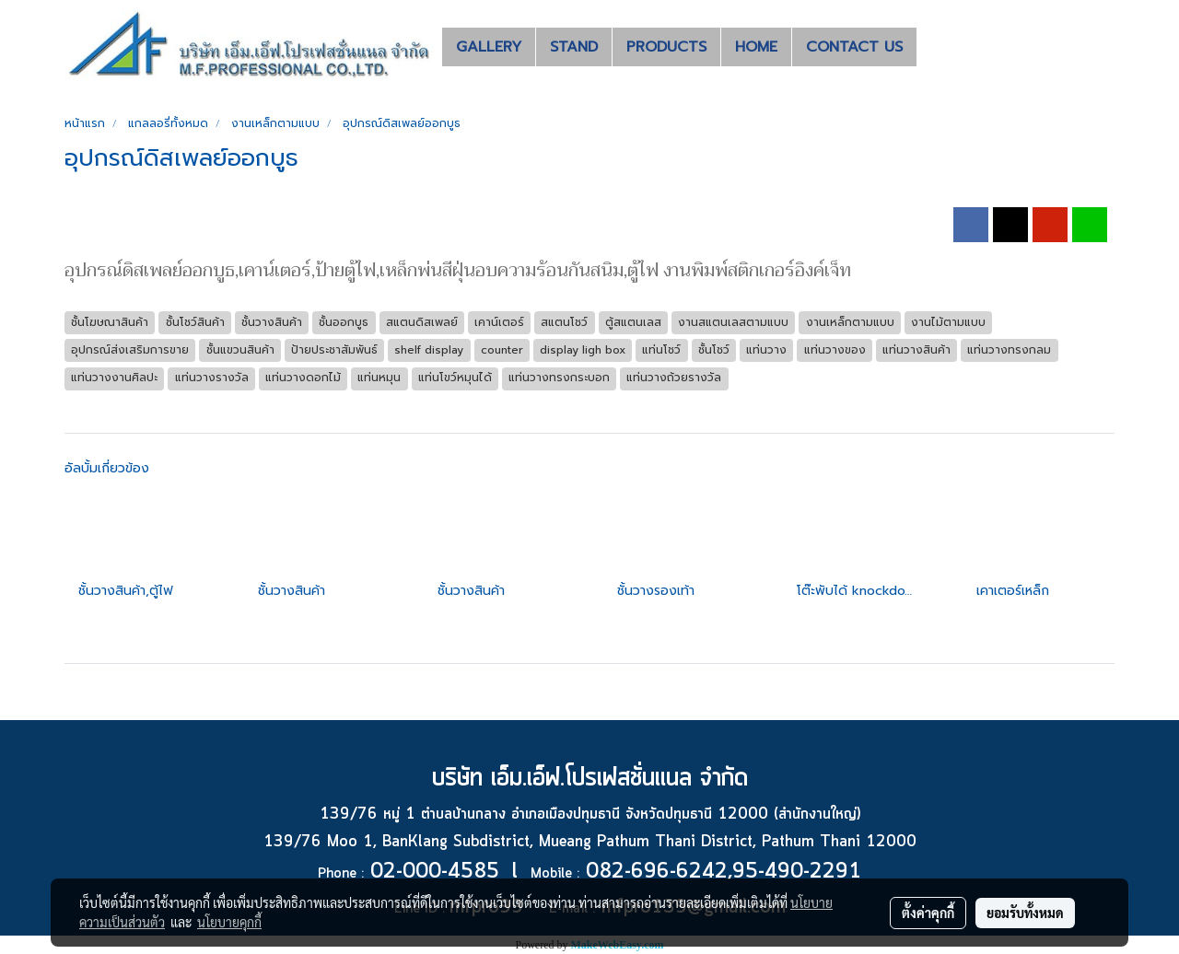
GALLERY (488, 47)
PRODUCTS (666, 47)
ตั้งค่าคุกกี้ (928, 912)
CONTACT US (854, 47)
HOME (756, 47)
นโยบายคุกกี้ (229, 921)
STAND (574, 47)
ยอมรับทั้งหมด (1025, 912)
